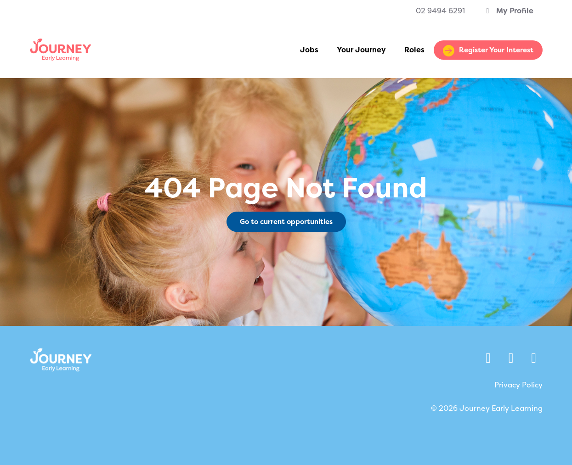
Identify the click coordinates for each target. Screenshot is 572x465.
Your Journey (361, 49)
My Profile (508, 10)
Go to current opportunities (286, 222)
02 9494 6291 (440, 10)
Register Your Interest (496, 50)
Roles (414, 49)
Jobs (309, 49)
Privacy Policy (518, 385)
